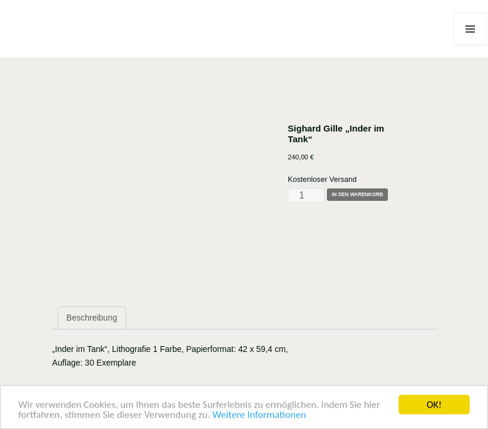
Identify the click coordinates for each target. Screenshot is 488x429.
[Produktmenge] (306, 195)
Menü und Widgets (470, 45)
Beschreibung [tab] (91, 317)
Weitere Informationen (259, 417)
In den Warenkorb (357, 194)
